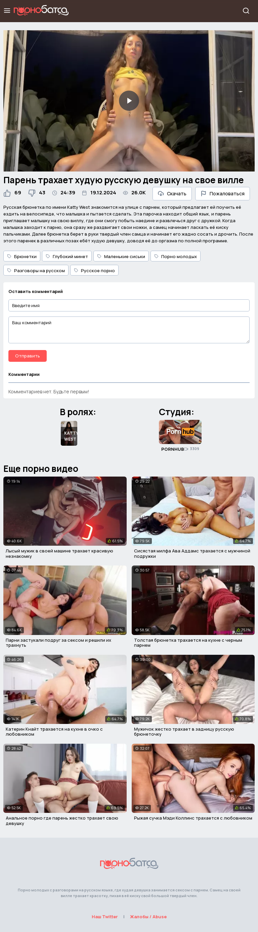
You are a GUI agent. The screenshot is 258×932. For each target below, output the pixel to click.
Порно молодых (175, 256)
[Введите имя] (129, 305)
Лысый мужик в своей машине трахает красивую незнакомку (59, 553)
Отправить (27, 356)
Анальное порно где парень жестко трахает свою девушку (62, 820)
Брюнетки (22, 256)
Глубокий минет (67, 256)
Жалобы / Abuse (148, 917)
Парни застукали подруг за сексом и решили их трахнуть (58, 642)
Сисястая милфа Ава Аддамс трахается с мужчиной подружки (192, 553)
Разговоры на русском (36, 270)
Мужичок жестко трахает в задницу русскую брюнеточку (184, 731)
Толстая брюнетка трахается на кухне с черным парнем (188, 642)
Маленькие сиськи (121, 256)
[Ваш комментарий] (129, 329)
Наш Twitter (105, 917)
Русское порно (94, 270)
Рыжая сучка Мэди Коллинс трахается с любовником (193, 818)
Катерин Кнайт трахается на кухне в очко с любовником (54, 731)
